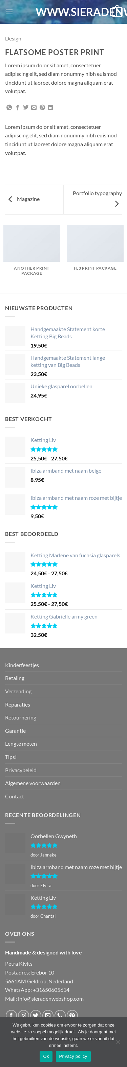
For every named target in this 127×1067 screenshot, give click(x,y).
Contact (14, 796)
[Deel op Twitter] (25, 108)
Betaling (14, 678)
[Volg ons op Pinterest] (72, 1015)
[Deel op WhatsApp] (9, 108)
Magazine (24, 199)
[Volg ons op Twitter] (35, 1015)
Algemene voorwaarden (33, 783)
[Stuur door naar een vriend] (34, 108)
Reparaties (17, 704)
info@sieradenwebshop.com (51, 998)
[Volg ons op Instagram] (23, 1015)
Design (13, 38)
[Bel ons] (60, 1015)
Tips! (11, 756)
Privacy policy (73, 1056)
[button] (9, 11)
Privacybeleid (21, 770)
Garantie (15, 730)
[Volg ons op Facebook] (11, 1015)
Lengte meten (21, 743)
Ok (46, 1056)
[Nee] (118, 1043)
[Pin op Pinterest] (42, 108)
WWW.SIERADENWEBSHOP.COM (64, 11)
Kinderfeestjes (22, 665)
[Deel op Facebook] (17, 108)
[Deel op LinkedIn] (50, 108)
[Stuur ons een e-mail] (48, 1015)
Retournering (20, 717)
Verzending (18, 691)
